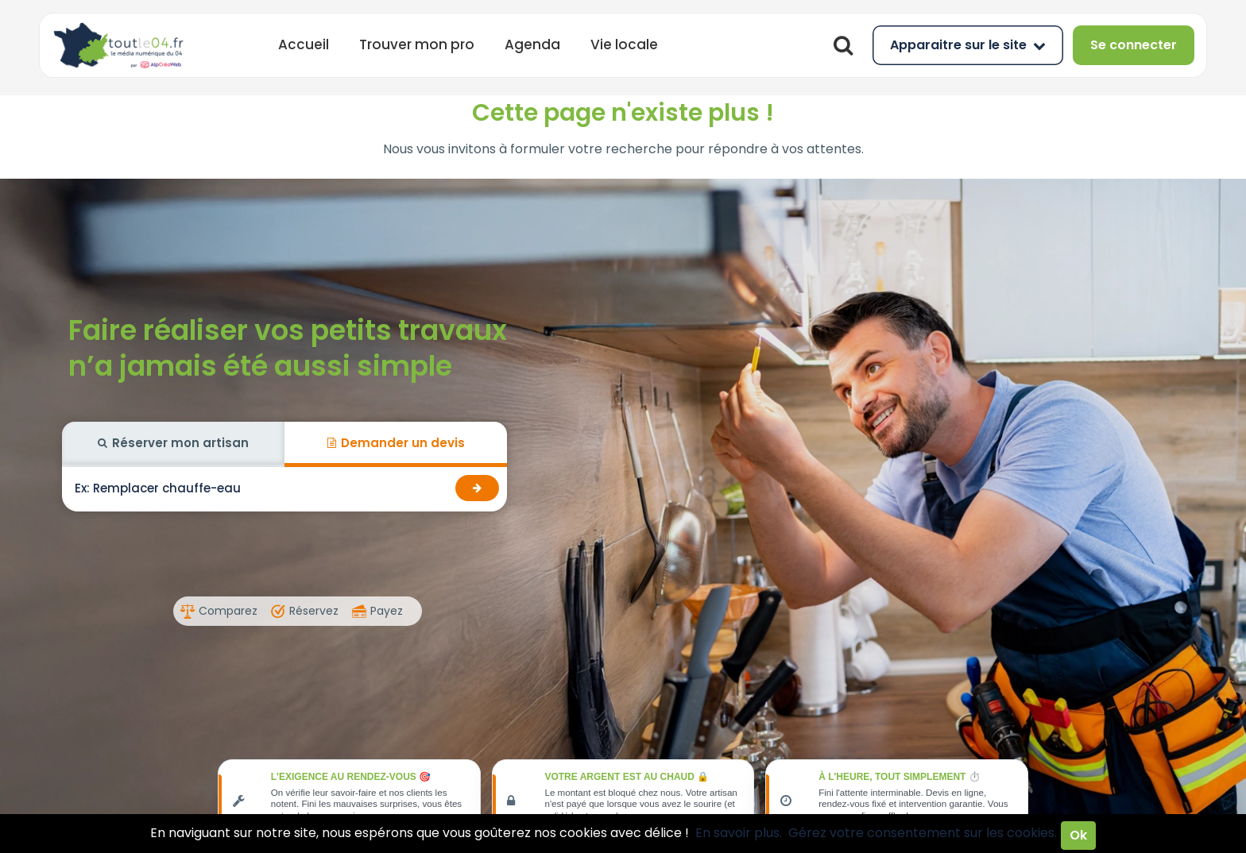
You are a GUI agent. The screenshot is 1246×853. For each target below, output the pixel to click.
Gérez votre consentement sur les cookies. (922, 833)
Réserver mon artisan (173, 442)
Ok (1078, 835)
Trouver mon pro (416, 44)
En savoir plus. (738, 833)
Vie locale (624, 44)
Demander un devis (396, 442)
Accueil (303, 44)
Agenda (532, 44)
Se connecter (1133, 45)
